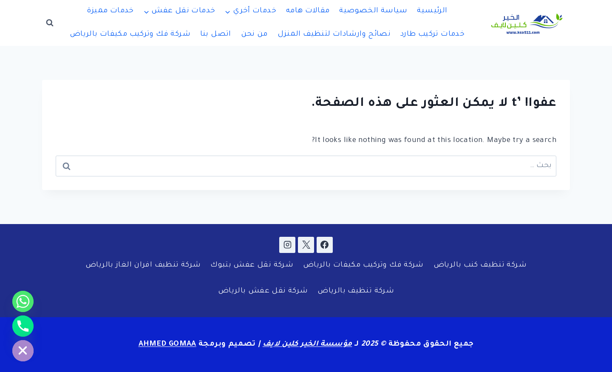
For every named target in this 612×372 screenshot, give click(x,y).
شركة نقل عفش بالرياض (263, 291)
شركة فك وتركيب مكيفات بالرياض (130, 35)
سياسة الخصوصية (373, 11)
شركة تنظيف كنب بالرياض (480, 265)
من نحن (254, 35)
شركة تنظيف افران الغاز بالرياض (143, 265)
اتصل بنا (215, 35)
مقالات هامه (308, 11)
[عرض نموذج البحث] (49, 23)
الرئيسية (432, 11)
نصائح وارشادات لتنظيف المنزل (334, 35)
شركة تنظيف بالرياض (355, 291)
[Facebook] (325, 245)
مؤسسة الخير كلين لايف (307, 345)
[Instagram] (287, 245)
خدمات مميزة (110, 11)
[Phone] (23, 326)
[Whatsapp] (23, 301)
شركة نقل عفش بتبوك (251, 265)
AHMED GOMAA (167, 345)
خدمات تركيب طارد (432, 35)
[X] (306, 245)
